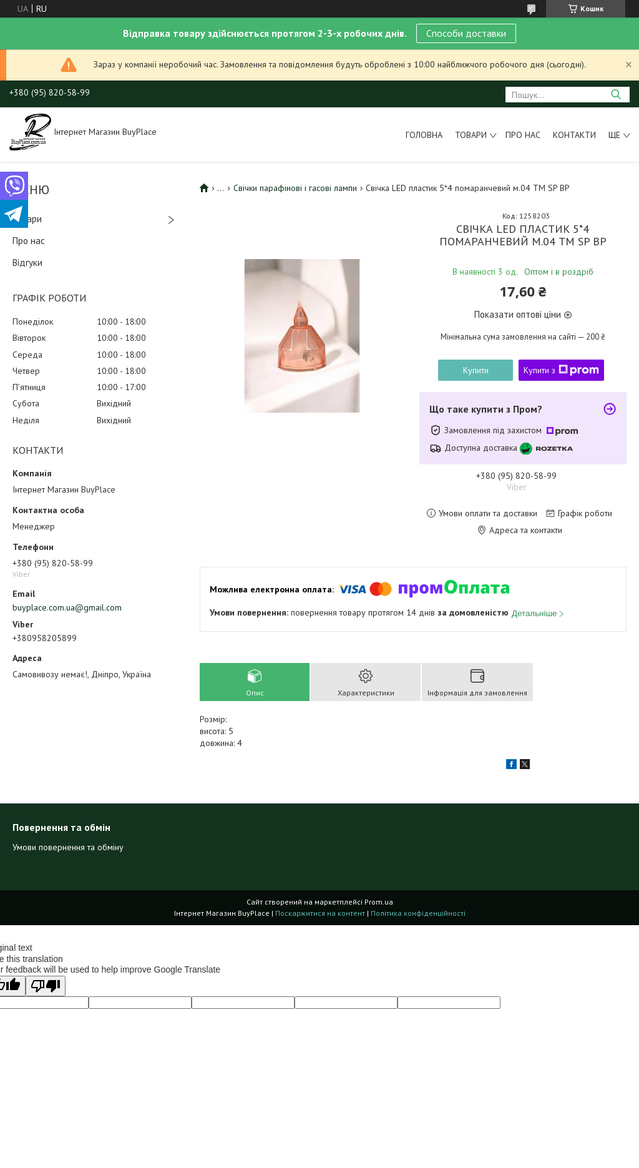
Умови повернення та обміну (68, 847)
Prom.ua (378, 901)
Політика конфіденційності (418, 913)
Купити (476, 370)
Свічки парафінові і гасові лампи (295, 188)
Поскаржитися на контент (320, 913)
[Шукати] (616, 94)
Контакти (574, 134)
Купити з (561, 370)
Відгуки (27, 262)
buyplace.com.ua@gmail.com (67, 607)
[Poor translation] (46, 986)
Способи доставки (466, 33)
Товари (471, 134)
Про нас (522, 134)
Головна (424, 134)
